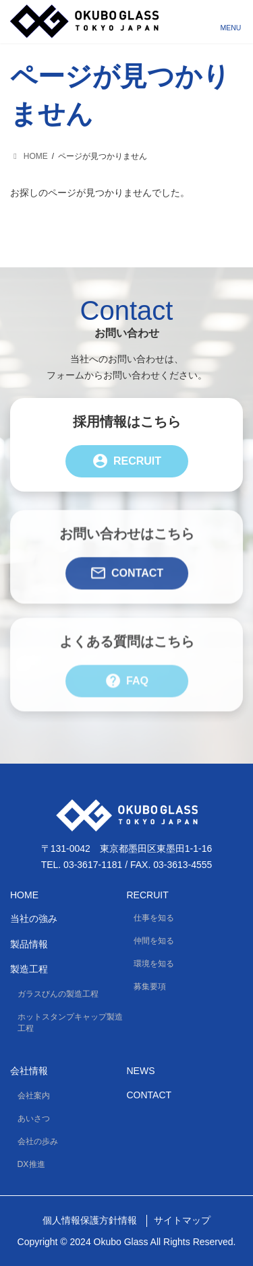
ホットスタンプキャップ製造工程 (70, 1022)
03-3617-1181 (92, 864)
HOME (24, 895)
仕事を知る (154, 918)
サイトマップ (182, 1220)
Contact (126, 582)
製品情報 (29, 944)
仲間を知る (154, 940)
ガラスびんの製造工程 (58, 994)
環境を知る (154, 963)
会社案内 (34, 1095)
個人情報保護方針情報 (90, 1220)
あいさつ (34, 1118)
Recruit (126, 461)
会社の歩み (38, 1141)
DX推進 (31, 1164)
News (141, 1070)
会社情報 (29, 1070)
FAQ (126, 689)
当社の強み (33, 918)
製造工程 (29, 969)
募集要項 (150, 986)
